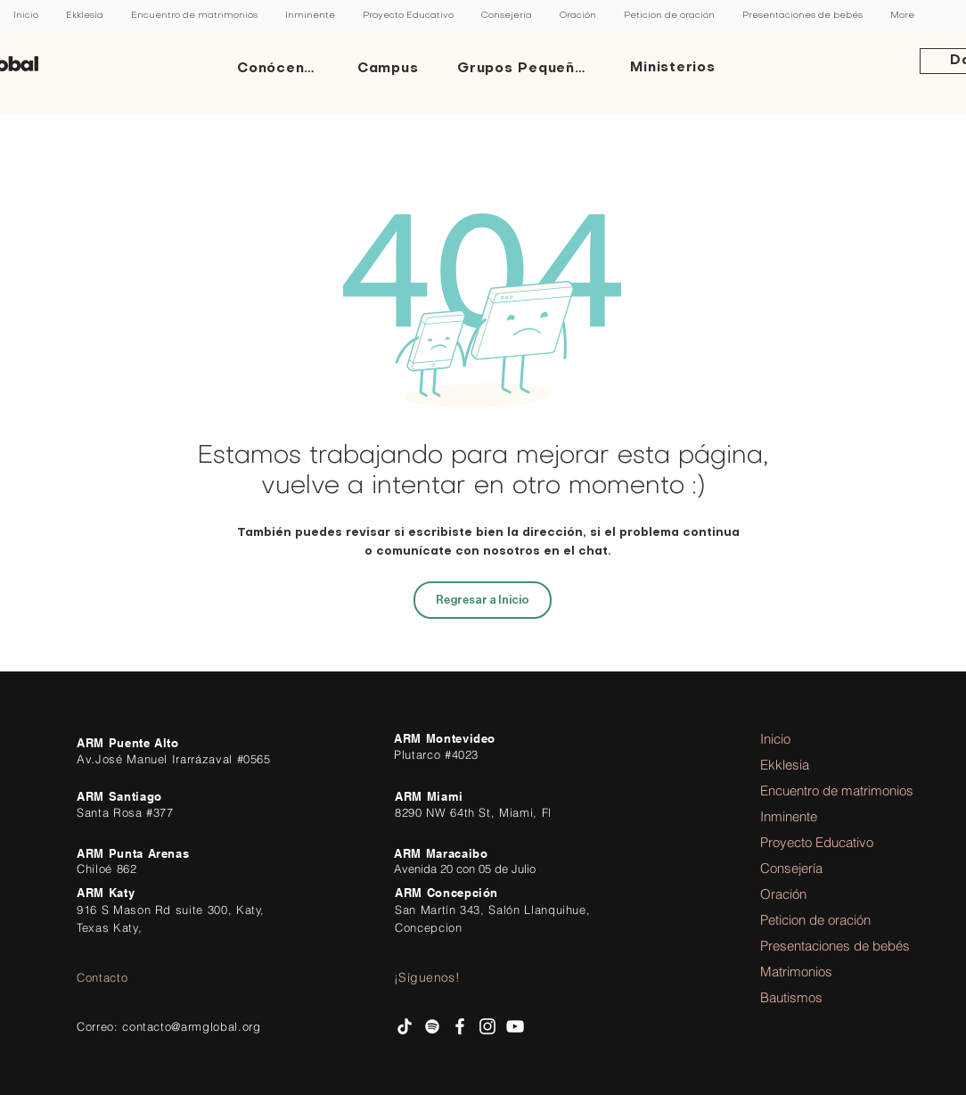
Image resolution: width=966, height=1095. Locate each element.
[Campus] (389, 68)
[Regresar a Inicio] (482, 600)
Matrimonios (796, 971)
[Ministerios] (674, 68)
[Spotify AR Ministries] (432, 1026)
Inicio (775, 738)
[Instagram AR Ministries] (487, 1026)
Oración (783, 893)
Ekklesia (784, 764)
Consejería (791, 868)
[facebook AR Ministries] (460, 1026)
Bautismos (791, 997)
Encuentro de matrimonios (809, 790)
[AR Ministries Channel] (515, 1026)
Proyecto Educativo (809, 842)
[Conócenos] (281, 68)
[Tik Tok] (404, 1026)
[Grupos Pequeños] (525, 68)
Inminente (788, 816)
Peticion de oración (809, 919)
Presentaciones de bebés (809, 945)
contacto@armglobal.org (191, 1026)
